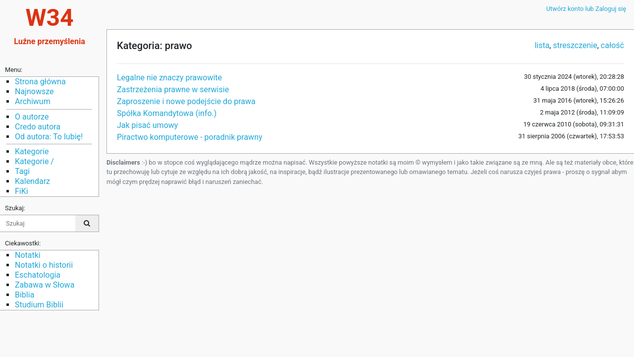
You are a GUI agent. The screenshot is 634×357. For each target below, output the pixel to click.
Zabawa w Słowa (44, 285)
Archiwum (33, 101)
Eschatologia (37, 275)
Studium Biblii (39, 304)
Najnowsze (34, 91)
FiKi (21, 191)
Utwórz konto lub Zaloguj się (586, 8)
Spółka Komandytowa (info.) (166, 113)
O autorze (32, 116)
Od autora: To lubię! (49, 136)
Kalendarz (32, 181)
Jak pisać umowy (147, 125)
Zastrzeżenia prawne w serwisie (173, 89)
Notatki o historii (44, 265)
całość (612, 45)
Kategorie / (34, 161)
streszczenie (575, 45)
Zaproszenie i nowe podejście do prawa (186, 101)
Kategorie (32, 151)
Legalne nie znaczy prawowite (169, 77)
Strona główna (40, 81)
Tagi (22, 171)
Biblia (24, 294)
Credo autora (37, 126)
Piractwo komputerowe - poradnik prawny (190, 137)
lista (541, 45)
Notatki (28, 255)
